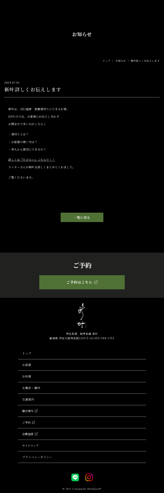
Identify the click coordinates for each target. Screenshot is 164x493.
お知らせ (121, 60)
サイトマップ (30, 446)
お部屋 (26, 365)
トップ (107, 60)
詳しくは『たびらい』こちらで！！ (31, 160)
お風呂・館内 (31, 388)
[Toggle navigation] (157, 6)
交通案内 (28, 400)
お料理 (26, 377)
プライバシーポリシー (37, 458)
